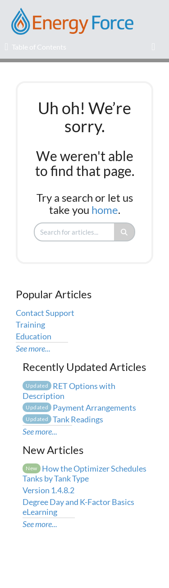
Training (30, 324)
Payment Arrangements (79, 407)
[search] (74, 231)
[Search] (124, 231)
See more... (33, 348)
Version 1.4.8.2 (48, 490)
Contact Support (45, 313)
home (104, 209)
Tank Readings (63, 419)
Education (33, 336)
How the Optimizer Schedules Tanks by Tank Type (84, 473)
